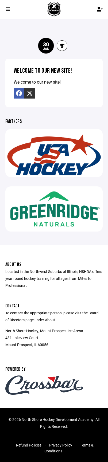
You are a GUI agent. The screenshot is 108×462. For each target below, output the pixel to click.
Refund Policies (28, 445)
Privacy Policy (60, 445)
